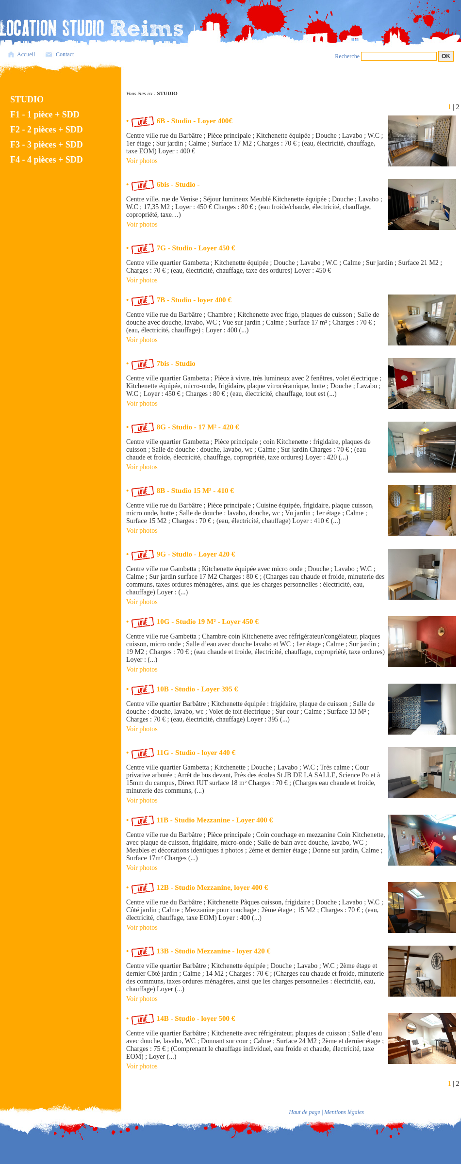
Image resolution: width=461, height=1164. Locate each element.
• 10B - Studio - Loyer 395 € (182, 689)
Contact (65, 54)
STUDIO (27, 99)
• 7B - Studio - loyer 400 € (178, 300)
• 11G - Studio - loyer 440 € (180, 752)
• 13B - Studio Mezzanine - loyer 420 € (198, 951)
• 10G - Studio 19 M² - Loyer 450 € (192, 621)
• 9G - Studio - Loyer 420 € (180, 554)
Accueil (26, 54)
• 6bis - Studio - (163, 184)
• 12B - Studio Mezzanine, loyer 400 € (197, 887)
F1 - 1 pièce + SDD (45, 114)
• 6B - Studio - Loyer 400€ (179, 121)
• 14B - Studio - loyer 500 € (180, 1018)
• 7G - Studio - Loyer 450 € (180, 248)
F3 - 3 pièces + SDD (46, 144)
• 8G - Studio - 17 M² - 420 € (182, 427)
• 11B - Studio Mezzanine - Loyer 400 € (199, 820)
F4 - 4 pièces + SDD (46, 159)
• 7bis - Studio (161, 363)
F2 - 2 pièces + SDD (46, 129)
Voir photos (142, 160)
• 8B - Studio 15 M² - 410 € (180, 490)
